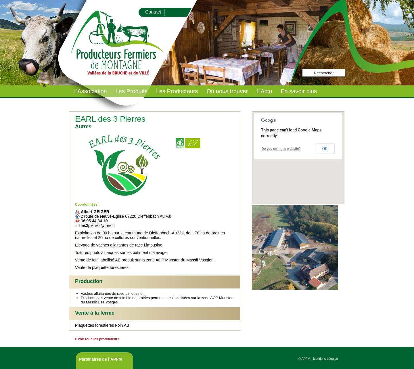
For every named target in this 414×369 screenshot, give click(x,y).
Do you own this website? (281, 149)
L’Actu (264, 91)
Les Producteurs (177, 91)
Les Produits (131, 91)
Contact (153, 11)
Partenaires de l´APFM (100, 359)
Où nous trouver (227, 91)
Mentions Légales (325, 358)
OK (324, 148)
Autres (83, 126)
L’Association (90, 91)
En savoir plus (299, 91)
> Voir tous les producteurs (97, 339)
